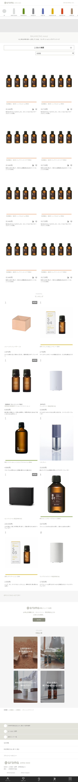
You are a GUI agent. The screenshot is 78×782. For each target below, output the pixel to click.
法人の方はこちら (69, 2)
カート (54, 779)
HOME (6, 710)
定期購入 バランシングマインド (25, 710)
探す (39, 779)
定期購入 (11, 710)
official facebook (11, 772)
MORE (39, 620)
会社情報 (6, 743)
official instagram (25, 772)
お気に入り (23, 779)
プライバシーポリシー (10, 755)
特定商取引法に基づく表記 (11, 749)
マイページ (7, 779)
